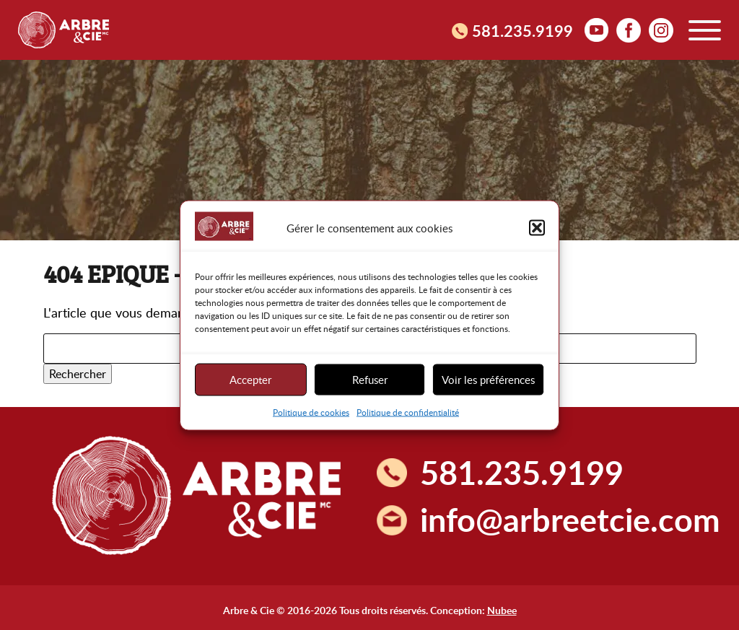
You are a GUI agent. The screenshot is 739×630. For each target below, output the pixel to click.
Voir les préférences (488, 379)
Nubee (502, 610)
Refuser (370, 379)
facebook (629, 30)
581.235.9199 (522, 30)
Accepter (250, 379)
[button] (537, 228)
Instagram (661, 30)
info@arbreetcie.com (570, 519)
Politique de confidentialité (408, 411)
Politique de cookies (311, 411)
